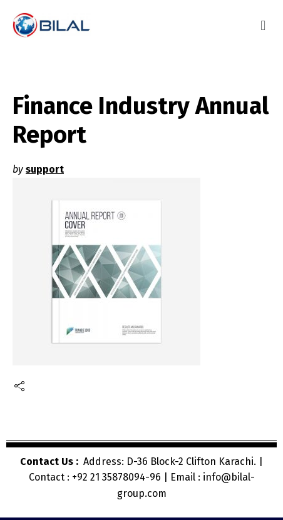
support (45, 169)
